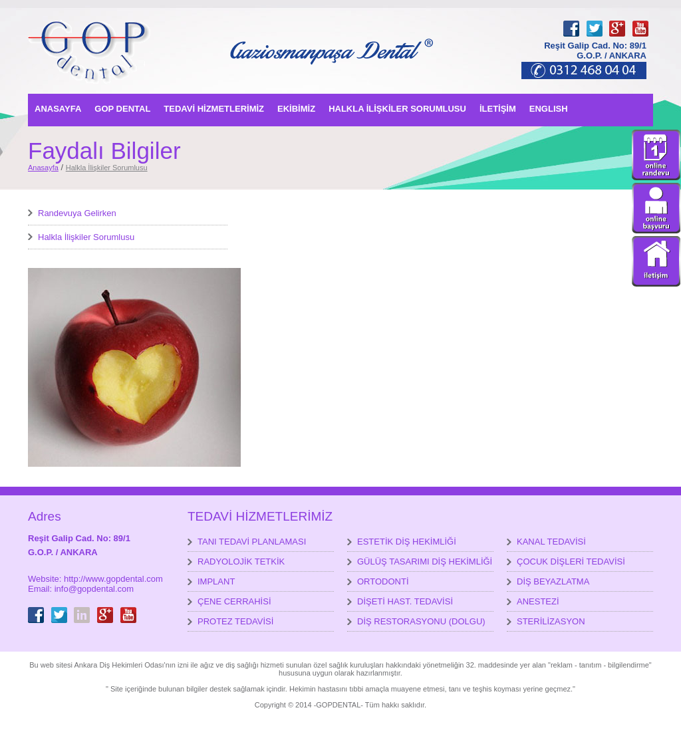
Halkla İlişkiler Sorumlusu (107, 168)
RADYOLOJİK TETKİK (241, 562)
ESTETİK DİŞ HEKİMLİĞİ (406, 542)
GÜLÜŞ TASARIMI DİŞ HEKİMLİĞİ (424, 562)
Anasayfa (43, 168)
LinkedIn (82, 607)
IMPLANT (216, 581)
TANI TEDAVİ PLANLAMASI (252, 542)
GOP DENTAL (122, 109)
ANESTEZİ (538, 601)
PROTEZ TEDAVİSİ (235, 621)
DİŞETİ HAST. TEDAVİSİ (405, 601)
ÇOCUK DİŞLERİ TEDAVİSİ (571, 562)
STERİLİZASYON (551, 621)
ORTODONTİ (383, 581)
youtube (640, 21)
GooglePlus (617, 21)
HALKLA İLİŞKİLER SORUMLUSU (397, 109)
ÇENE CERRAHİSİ (234, 601)
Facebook (571, 21)
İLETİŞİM (497, 109)
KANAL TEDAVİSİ (551, 542)
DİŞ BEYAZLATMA (553, 581)
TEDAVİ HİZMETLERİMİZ (214, 109)
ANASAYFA (58, 109)
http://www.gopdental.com (113, 579)
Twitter (595, 21)
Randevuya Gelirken (77, 213)
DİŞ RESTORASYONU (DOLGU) (421, 621)
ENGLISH (548, 109)
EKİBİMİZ (296, 109)
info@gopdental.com (94, 589)
